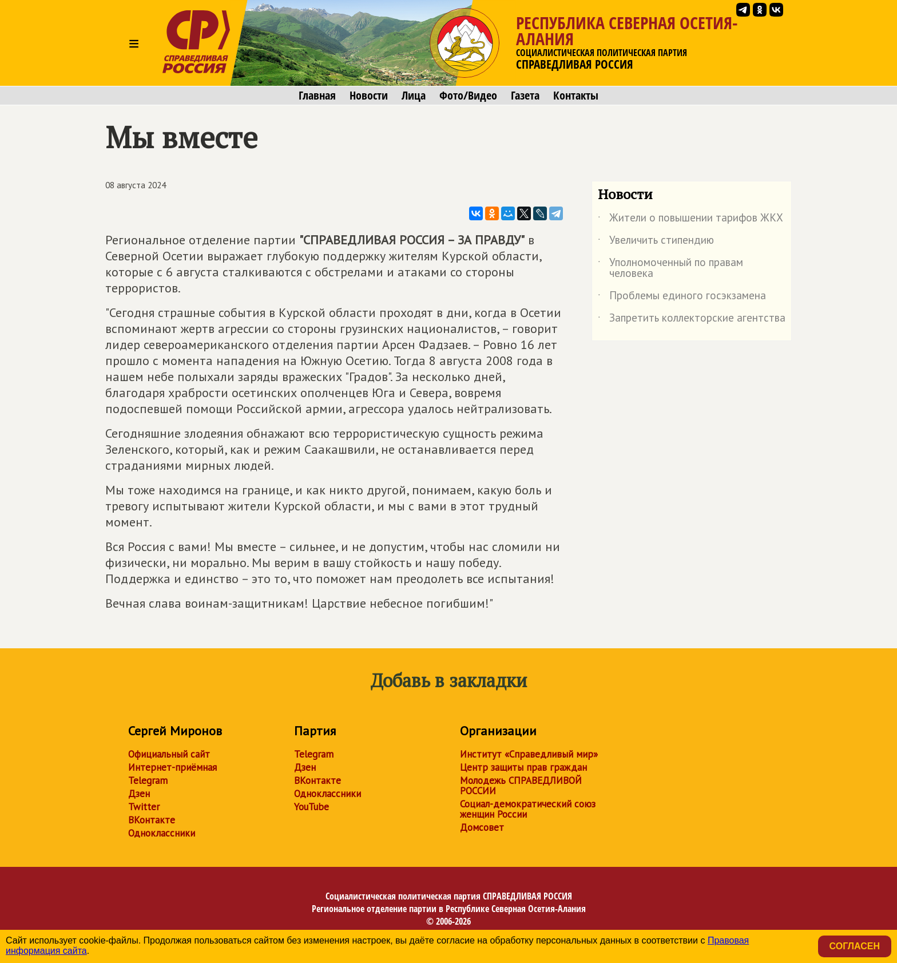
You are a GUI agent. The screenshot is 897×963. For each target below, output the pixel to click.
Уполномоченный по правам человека (670, 268)
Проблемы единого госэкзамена (682, 297)
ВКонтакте (151, 820)
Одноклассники (161, 833)
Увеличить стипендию (656, 242)
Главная (317, 95)
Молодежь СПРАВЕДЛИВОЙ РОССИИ (521, 785)
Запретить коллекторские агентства (691, 319)
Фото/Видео (468, 95)
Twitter (144, 807)
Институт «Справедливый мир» (529, 754)
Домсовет (482, 827)
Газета (525, 95)
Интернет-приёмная (172, 767)
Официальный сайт (169, 754)
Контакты (575, 95)
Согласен (854, 946)
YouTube (311, 807)
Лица (414, 95)
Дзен (139, 793)
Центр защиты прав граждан (523, 767)
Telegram (148, 780)
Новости (369, 95)
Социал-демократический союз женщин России (528, 809)
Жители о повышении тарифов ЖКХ (690, 219)
